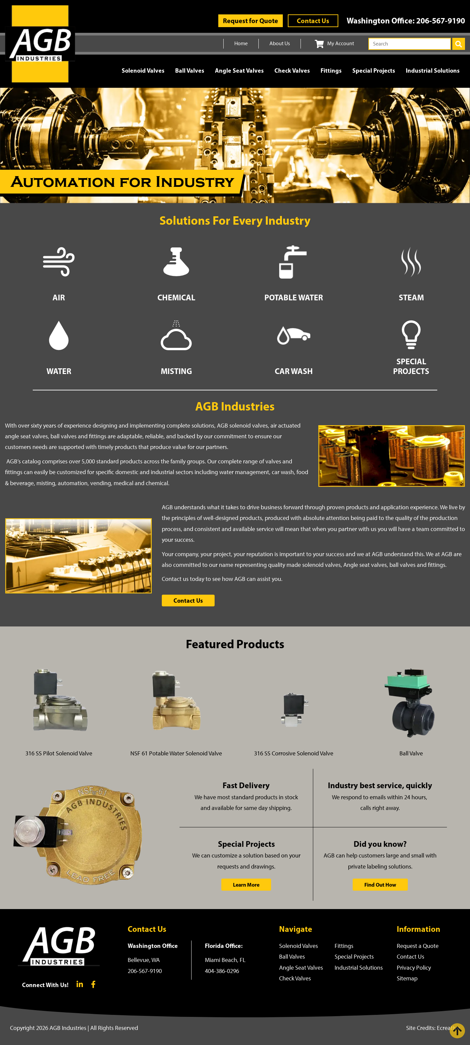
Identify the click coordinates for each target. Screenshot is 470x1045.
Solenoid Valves (143, 70)
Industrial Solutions (433, 70)
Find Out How (380, 884)
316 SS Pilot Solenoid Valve (58, 753)
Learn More (246, 884)
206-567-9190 (440, 20)
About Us (279, 43)
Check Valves (292, 70)
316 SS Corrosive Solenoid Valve (293, 753)
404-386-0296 (222, 971)
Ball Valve (411, 753)
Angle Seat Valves (239, 70)
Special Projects (373, 70)
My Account (334, 44)
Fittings (331, 70)
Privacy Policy (414, 967)
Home (241, 43)
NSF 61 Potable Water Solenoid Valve (176, 753)
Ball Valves (189, 70)
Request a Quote (418, 946)
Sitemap (407, 978)
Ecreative (448, 1028)
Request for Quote (250, 20)
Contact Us (313, 20)
